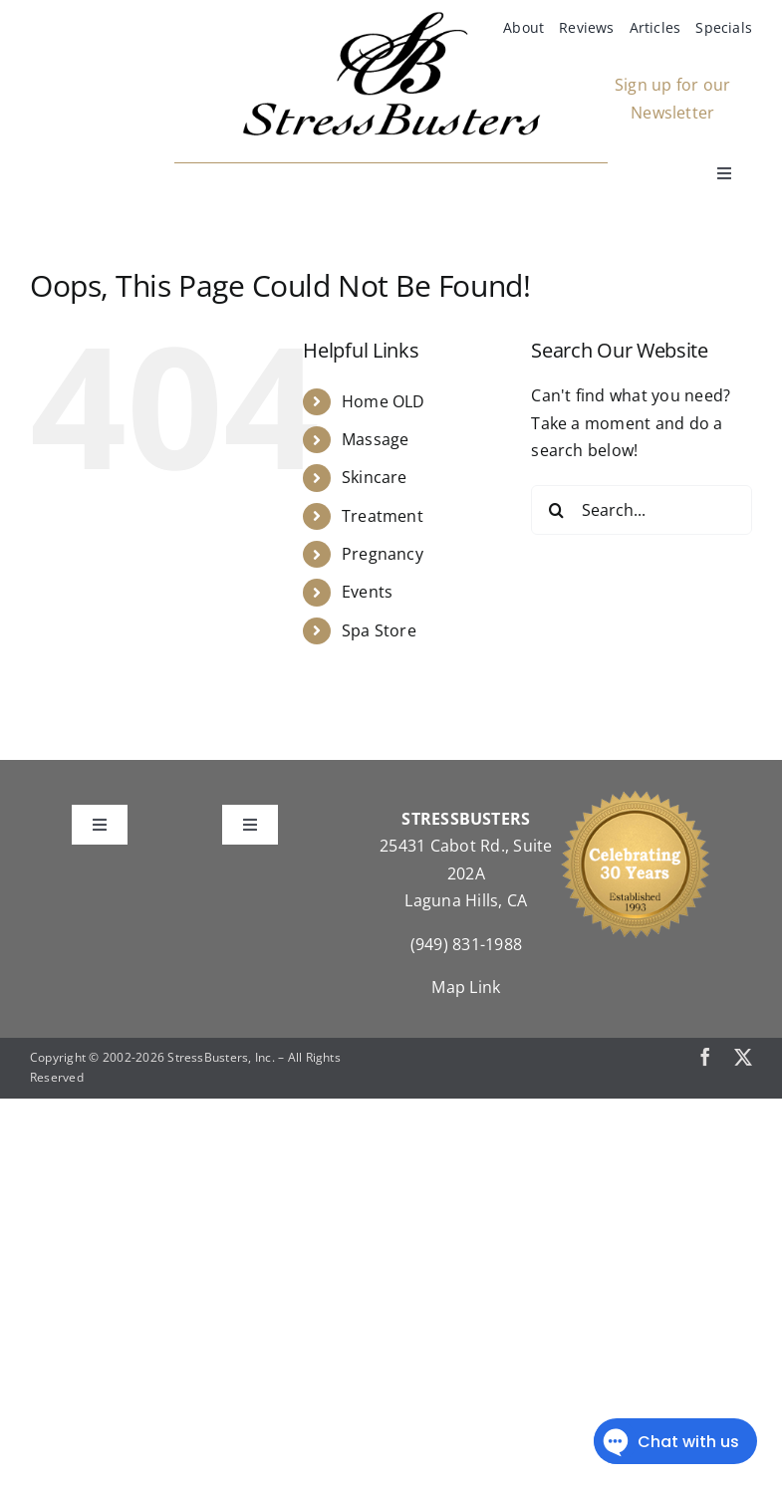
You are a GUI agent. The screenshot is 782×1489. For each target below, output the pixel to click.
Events (367, 592)
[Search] (556, 510)
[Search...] (641, 510)
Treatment (382, 516)
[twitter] (743, 1057)
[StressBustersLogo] (391, 19)
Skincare (374, 477)
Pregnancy (382, 554)
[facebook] (705, 1057)
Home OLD (383, 401)
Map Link (465, 987)
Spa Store (379, 630)
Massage (375, 439)
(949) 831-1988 (466, 944)
